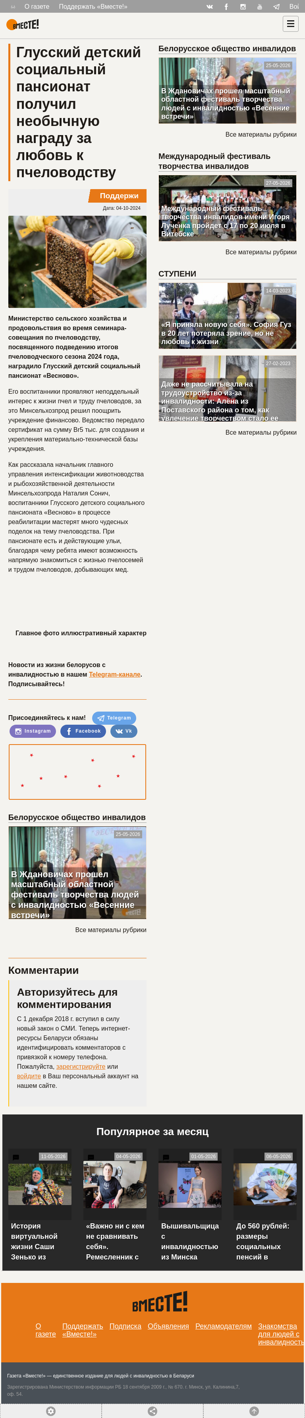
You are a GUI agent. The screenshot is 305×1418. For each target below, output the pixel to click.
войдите (29, 1076)
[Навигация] (291, 24)
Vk (124, 731)
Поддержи (119, 196)
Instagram (33, 731)
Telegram (114, 718)
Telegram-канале (115, 674)
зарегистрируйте (81, 1066)
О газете (37, 6)
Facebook (83, 731)
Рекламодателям (223, 1326)
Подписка (125, 1326)
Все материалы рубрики (111, 930)
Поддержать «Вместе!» (93, 6)
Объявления (168, 1326)
